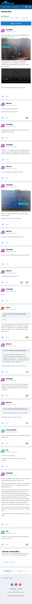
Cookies (20, 588)
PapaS (8, 307)
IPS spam (10, 595)
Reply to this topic (16, 23)
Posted (11, 31)
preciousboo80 (11, 430)
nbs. (7, 450)
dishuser (9, 103)
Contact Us (13, 588)
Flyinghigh (6, 16)
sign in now (10, 555)
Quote (7, 96)
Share (7, 571)
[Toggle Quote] (4, 314)
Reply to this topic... (9, 562)
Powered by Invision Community (16, 592)
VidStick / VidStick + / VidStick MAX (18, 18)
